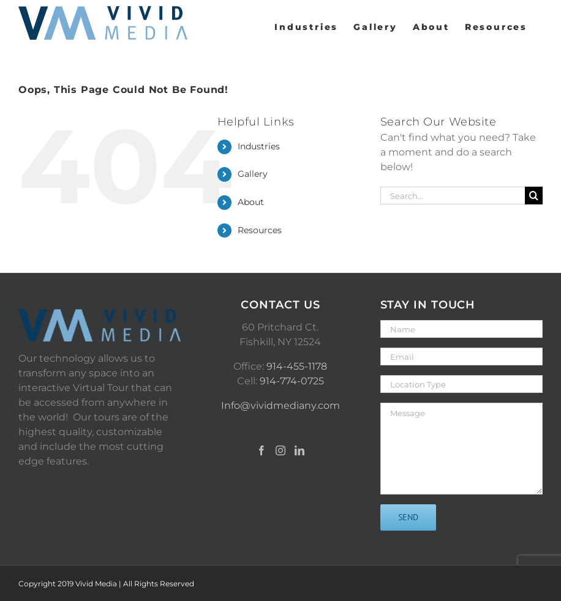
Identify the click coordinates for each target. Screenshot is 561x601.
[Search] (534, 195)
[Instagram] (280, 450)
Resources (260, 230)
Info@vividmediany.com (280, 405)
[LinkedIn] (299, 450)
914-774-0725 (292, 381)
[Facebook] (261, 450)
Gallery (253, 173)
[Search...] (452, 195)
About (251, 201)
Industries (259, 146)
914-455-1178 (296, 366)
